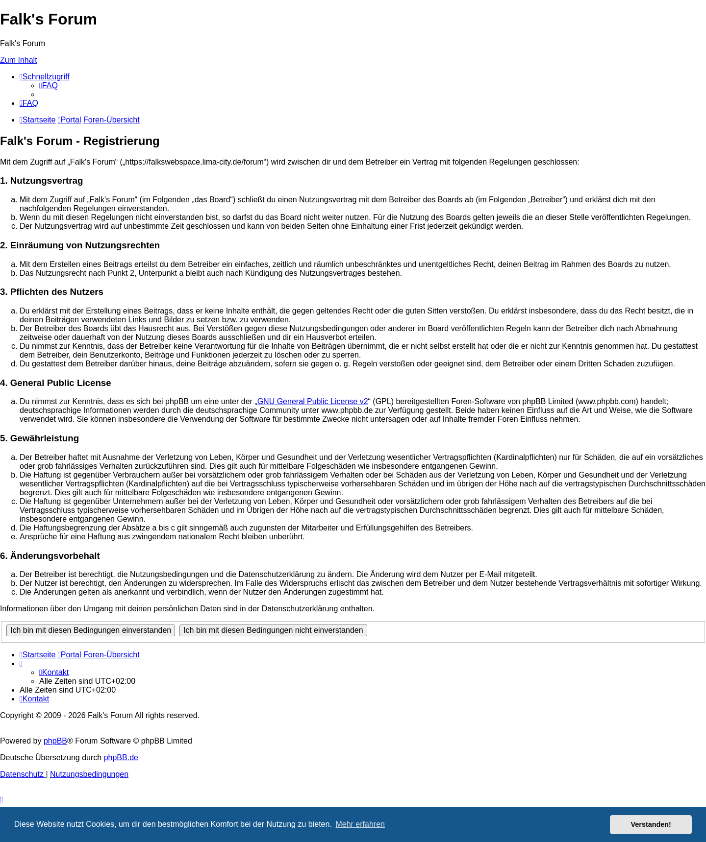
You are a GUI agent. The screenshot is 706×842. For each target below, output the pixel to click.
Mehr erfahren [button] (360, 824)
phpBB (55, 741)
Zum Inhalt (18, 60)
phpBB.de (121, 757)
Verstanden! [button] (651, 824)
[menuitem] (48, 85)
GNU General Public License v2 (312, 401)
